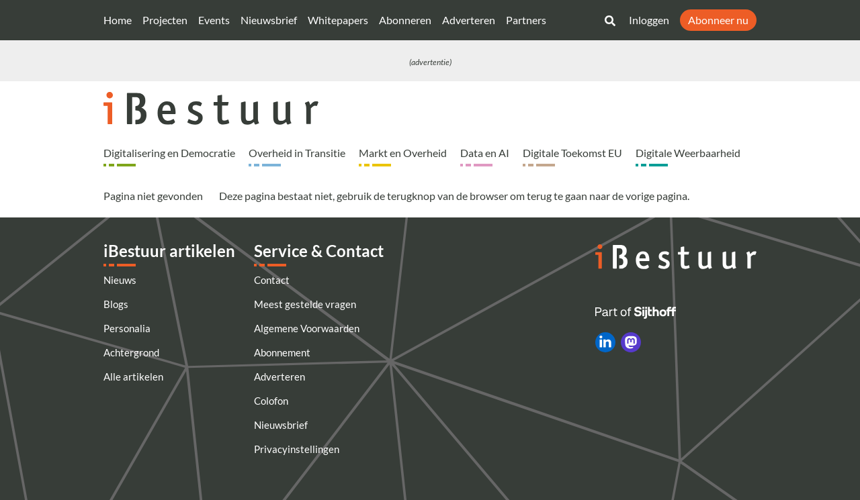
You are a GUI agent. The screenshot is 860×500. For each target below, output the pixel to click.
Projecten (164, 19)
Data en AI (484, 152)
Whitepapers (338, 19)
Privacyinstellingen (296, 449)
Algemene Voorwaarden (306, 328)
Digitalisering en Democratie (169, 152)
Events (214, 19)
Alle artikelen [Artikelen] (133, 376)
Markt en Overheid (403, 152)
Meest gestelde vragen (305, 304)
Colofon (271, 401)
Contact (272, 280)
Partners (526, 19)
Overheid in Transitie (297, 152)
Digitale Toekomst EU (572, 152)
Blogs (115, 304)
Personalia (126, 328)
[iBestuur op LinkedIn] (605, 342)
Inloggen (649, 19)
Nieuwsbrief (269, 19)
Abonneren (405, 19)
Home (117, 19)
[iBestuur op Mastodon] (631, 342)
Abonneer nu (718, 19)
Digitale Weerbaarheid (688, 152)
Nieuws (119, 280)
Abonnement (282, 352)
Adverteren (468, 19)
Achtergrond (131, 352)
